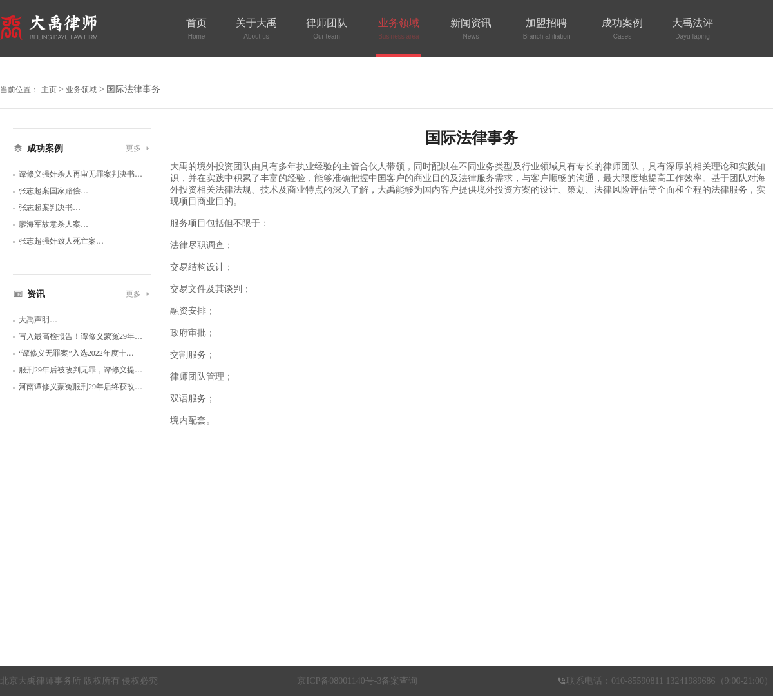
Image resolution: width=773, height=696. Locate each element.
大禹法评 (692, 28)
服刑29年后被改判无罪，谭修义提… (80, 369)
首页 (196, 28)
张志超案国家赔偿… (53, 190)
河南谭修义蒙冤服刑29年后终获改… (80, 386)
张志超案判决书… (50, 207)
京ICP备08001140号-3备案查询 (357, 681)
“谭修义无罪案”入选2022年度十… (76, 353)
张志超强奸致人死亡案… (61, 241)
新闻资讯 (470, 28)
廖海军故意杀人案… (53, 224)
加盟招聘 (546, 28)
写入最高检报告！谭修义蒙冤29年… (80, 336)
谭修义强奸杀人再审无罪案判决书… (80, 174)
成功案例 (622, 28)
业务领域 (398, 28)
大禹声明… (38, 319)
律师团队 (326, 28)
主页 (49, 89)
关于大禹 (256, 28)
